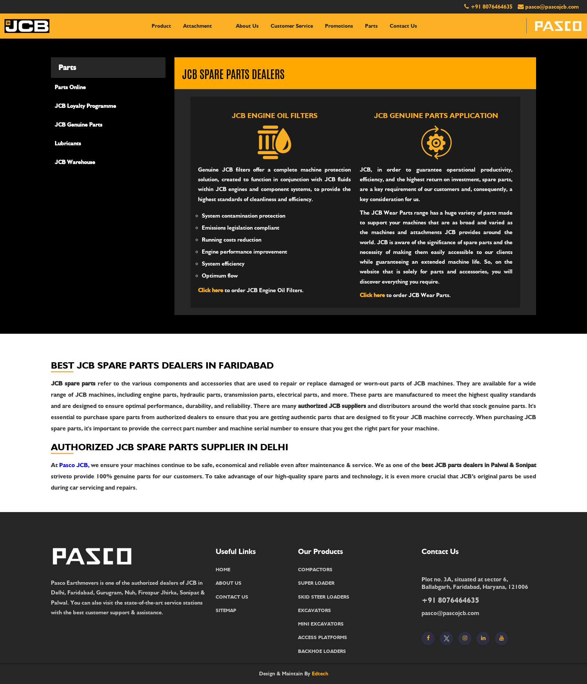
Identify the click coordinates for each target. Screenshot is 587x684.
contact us (403, 26)
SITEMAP (226, 610)
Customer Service (292, 26)
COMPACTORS (315, 569)
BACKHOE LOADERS (322, 651)
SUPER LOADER (316, 583)
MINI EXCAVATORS (321, 624)
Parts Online (70, 87)
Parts (371, 26)
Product (161, 26)
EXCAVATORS (314, 610)
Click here (210, 290)
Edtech (320, 674)
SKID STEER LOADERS (323, 597)
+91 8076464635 (492, 6)
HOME (223, 569)
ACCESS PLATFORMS (322, 637)
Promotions (339, 26)
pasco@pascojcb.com (552, 6)
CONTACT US (232, 597)
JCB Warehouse (75, 162)
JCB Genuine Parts (78, 124)
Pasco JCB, (74, 465)
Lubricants (68, 143)
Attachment (197, 26)
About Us (247, 26)
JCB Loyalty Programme (85, 106)
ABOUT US (228, 583)
